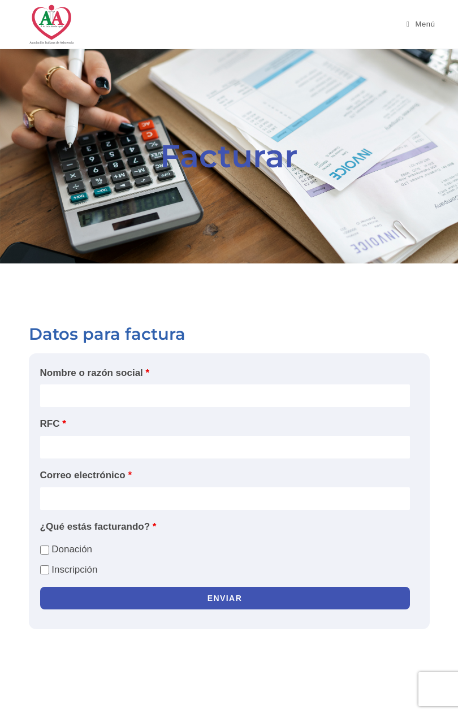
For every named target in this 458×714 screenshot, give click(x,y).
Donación (66, 549)
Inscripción (69, 569)
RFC (53, 423)
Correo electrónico (86, 475)
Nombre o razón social (95, 372)
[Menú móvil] (421, 24)
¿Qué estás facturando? (98, 526)
